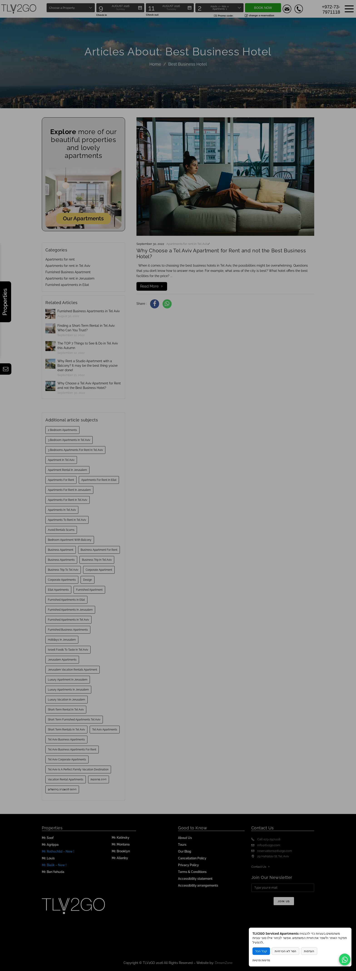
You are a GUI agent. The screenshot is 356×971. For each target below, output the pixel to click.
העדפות (309, 951)
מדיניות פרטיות (261, 960)
